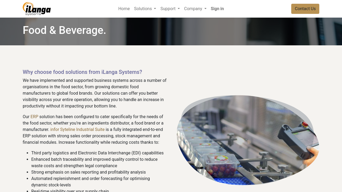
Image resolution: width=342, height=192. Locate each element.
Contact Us (305, 8)
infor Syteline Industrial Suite (77, 129)
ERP (34, 116)
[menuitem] (124, 8)
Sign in (217, 8)
